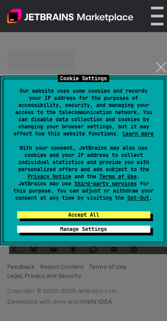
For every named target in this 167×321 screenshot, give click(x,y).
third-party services (105, 183)
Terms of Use (118, 176)
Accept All (83, 214)
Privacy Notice (49, 176)
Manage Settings (83, 229)
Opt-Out (138, 198)
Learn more (138, 133)
